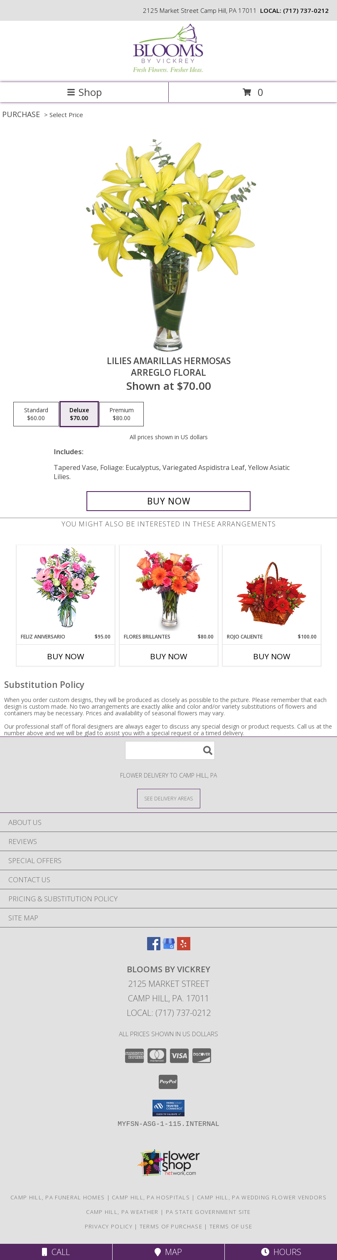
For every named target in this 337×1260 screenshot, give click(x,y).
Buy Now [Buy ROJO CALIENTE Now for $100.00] (271, 656)
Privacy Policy (109, 1226)
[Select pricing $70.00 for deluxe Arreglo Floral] (79, 414)
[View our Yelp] (183, 947)
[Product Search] (170, 750)
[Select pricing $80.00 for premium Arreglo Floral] (121, 414)
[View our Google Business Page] (168, 947)
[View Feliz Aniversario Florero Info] (65, 589)
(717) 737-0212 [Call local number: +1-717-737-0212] (306, 10)
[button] (168, 1108)
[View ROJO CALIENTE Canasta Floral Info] (271, 589)
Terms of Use (231, 1226)
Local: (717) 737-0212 (169, 1012)
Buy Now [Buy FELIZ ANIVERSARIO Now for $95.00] (65, 656)
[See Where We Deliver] (168, 798)
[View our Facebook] (153, 947)
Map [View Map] (168, 1252)
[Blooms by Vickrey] (168, 70)
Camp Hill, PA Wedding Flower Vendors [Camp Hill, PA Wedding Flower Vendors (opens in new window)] (262, 1197)
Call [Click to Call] (56, 1252)
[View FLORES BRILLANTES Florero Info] (168, 589)
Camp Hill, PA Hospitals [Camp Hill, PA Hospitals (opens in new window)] (151, 1197)
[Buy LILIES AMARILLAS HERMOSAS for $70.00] (168, 501)
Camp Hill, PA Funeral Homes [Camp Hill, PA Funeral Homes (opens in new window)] (57, 1197)
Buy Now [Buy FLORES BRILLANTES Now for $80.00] (168, 656)
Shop (84, 92)
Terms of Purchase (171, 1226)
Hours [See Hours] (281, 1252)
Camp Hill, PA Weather (122, 1212)
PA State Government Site (208, 1212)
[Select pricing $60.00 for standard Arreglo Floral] (36, 414)
